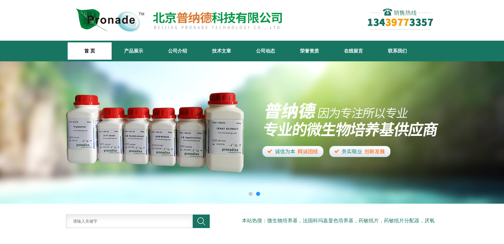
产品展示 (133, 51)
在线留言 (353, 51)
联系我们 (397, 51)
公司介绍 (177, 51)
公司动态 (265, 51)
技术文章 (221, 51)
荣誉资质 (309, 51)
